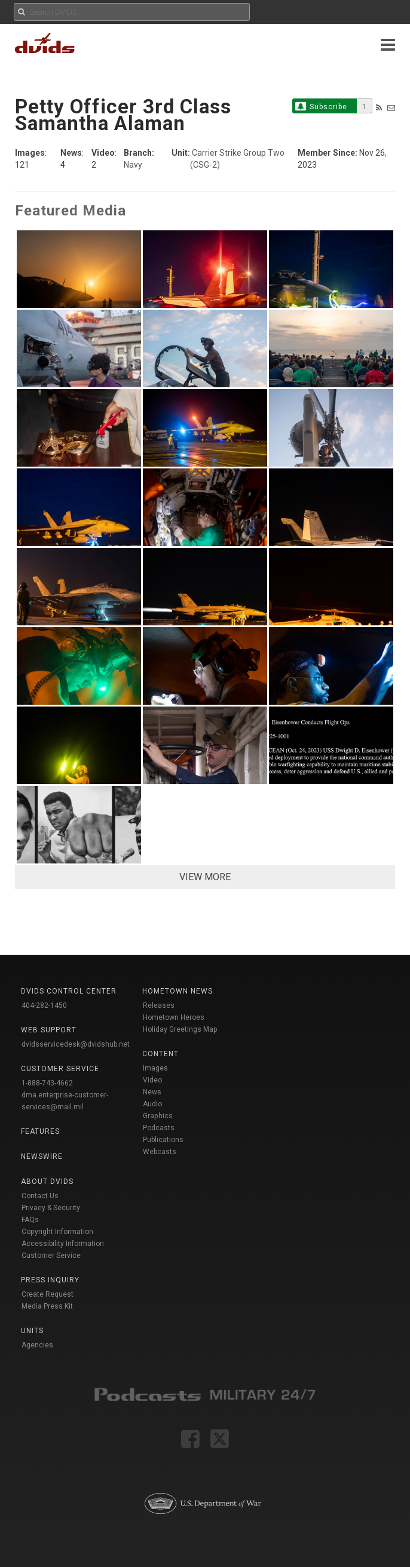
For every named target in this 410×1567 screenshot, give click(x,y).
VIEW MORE (205, 877)
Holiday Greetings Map (180, 1029)
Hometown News (177, 991)
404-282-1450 (44, 1005)
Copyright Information (57, 1231)
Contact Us (40, 1196)
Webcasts (159, 1152)
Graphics (158, 1116)
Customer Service (51, 1255)
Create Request (48, 1294)
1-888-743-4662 (47, 1083)
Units (32, 1331)
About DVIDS (47, 1181)
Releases (159, 1005)
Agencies (37, 1345)
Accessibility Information (63, 1243)
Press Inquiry (50, 1280)
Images (155, 1068)
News (152, 1092)
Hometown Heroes (173, 1017)
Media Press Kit (47, 1306)
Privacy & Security (51, 1208)
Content (160, 1054)
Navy (133, 164)
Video (152, 1080)
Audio (152, 1104)
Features (40, 1131)
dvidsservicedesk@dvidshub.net (76, 1044)
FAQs (30, 1220)
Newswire (42, 1156)
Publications (163, 1140)
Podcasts (159, 1128)
